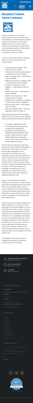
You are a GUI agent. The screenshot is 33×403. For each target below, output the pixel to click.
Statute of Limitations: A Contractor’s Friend (15, 351)
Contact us (7, 320)
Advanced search (8, 332)
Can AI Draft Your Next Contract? (12, 353)
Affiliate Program (8, 335)
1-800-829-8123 (9, 297)
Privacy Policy (7, 322)
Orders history (7, 330)
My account (7, 327)
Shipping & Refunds (9, 337)
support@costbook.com (11, 302)
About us (6, 317)
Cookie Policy (7, 325)
